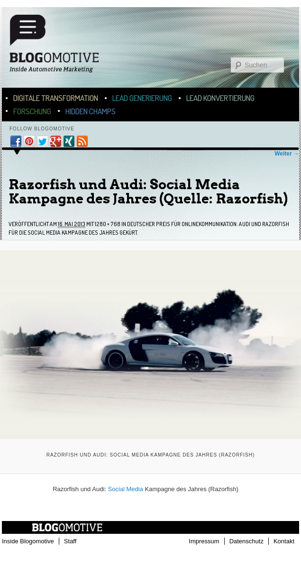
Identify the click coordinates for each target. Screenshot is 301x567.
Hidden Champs (90, 111)
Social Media (125, 489)
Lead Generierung (142, 98)
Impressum (204, 541)
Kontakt (284, 541)
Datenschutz (246, 541)
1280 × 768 (107, 224)
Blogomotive (60, 48)
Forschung (32, 111)
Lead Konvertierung (220, 98)
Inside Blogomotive (28, 541)
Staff (70, 541)
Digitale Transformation (55, 98)
